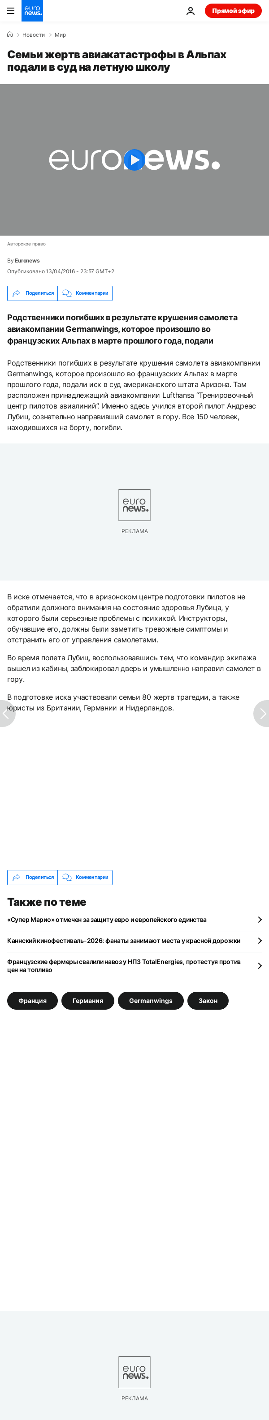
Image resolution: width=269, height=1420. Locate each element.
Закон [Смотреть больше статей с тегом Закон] (208, 1000)
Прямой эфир (233, 10)
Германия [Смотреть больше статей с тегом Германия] (88, 1000)
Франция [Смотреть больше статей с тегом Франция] (32, 1000)
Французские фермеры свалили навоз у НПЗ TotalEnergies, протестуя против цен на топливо (124, 965)
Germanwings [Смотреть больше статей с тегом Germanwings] (151, 1000)
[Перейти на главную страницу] (32, 11)
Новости (33, 35)
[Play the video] (134, 160)
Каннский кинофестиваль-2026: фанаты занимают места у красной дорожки (123, 940)
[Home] (10, 34)
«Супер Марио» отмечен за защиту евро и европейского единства (107, 919)
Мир (60, 35)
